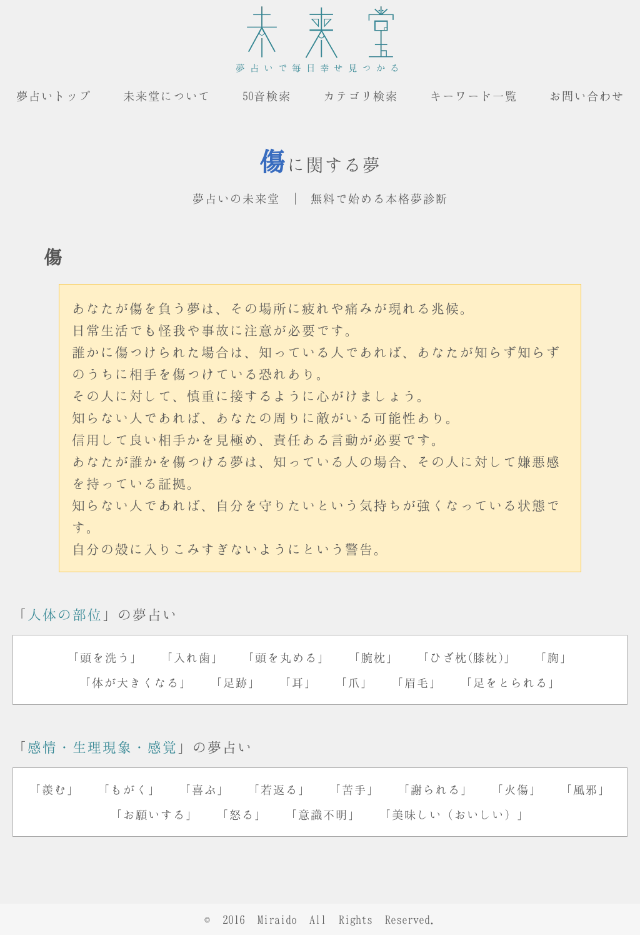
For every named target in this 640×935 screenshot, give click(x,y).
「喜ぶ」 (204, 789)
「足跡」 (236, 682)
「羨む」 (54, 789)
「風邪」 (586, 789)
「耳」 (298, 682)
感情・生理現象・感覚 (103, 746)
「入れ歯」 (192, 657)
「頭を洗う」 (105, 657)
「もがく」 (129, 789)
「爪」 (354, 682)
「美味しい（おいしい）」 (454, 814)
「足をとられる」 (511, 682)
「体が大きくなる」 (135, 682)
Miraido (277, 919)
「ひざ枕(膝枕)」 (467, 657)
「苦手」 (354, 789)
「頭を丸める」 (286, 657)
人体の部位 (65, 614)
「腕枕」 (374, 657)
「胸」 (553, 657)
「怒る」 (242, 814)
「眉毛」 (417, 682)
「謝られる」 (435, 789)
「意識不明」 (323, 814)
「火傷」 (517, 789)
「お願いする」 (154, 814)
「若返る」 (279, 789)
